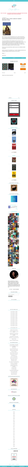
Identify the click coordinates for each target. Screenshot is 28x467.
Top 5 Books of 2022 (14, 315)
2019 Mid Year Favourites (14, 336)
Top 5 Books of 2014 (14, 325)
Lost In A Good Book (14, 356)
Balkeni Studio (17, 466)
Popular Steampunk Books (14, 340)
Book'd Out (14, 347)
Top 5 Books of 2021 (14, 316)
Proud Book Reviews (14, 364)
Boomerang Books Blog (14, 350)
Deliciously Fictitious (14, 354)
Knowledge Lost (14, 355)
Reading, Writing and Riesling (14, 366)
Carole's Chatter (14, 351)
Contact (17, 464)
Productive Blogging (14, 363)
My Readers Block (14, 359)
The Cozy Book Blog (14, 371)
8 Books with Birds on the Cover (14, 331)
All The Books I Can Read (14, 344)
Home (10, 464)
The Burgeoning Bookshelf (14, 370)
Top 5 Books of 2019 (14, 319)
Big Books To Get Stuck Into (14, 337)
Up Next (14, 155)
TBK (25, 466)
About (13, 464)
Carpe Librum (9, 466)
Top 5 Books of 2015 (14, 324)
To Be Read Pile (14, 211)
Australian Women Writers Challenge (14, 346)
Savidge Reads (14, 367)
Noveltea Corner (14, 360)
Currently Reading (13, 127)
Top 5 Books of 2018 (14, 320)
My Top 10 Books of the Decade (14, 334)
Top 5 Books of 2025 (14, 311)
